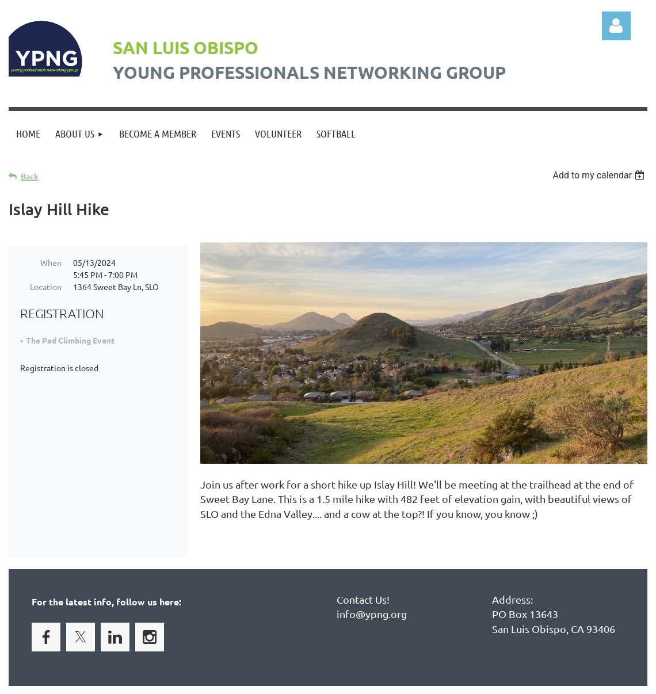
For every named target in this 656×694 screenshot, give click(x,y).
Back (30, 176)
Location (46, 286)
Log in (616, 26)
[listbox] (599, 175)
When (51, 262)
